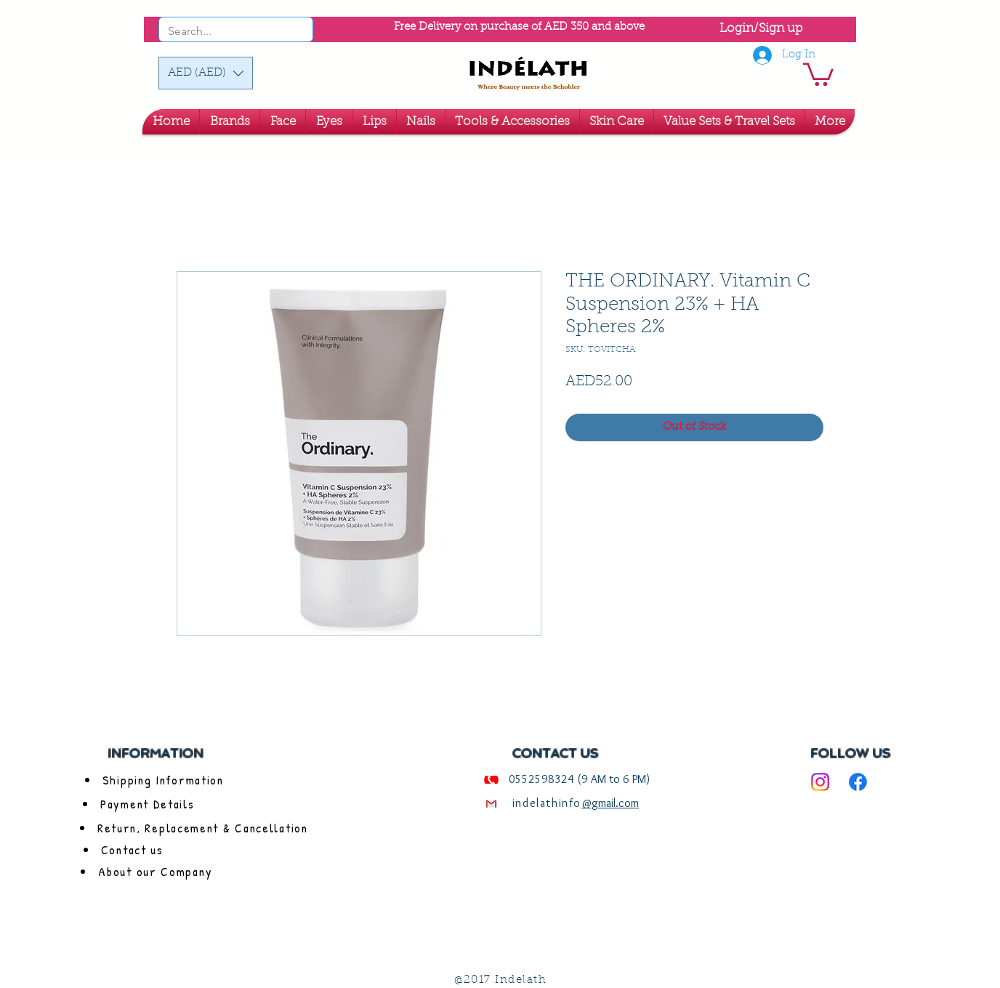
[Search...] (216, 31)
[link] (818, 73)
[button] (205, 73)
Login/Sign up (760, 29)
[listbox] (205, 73)
